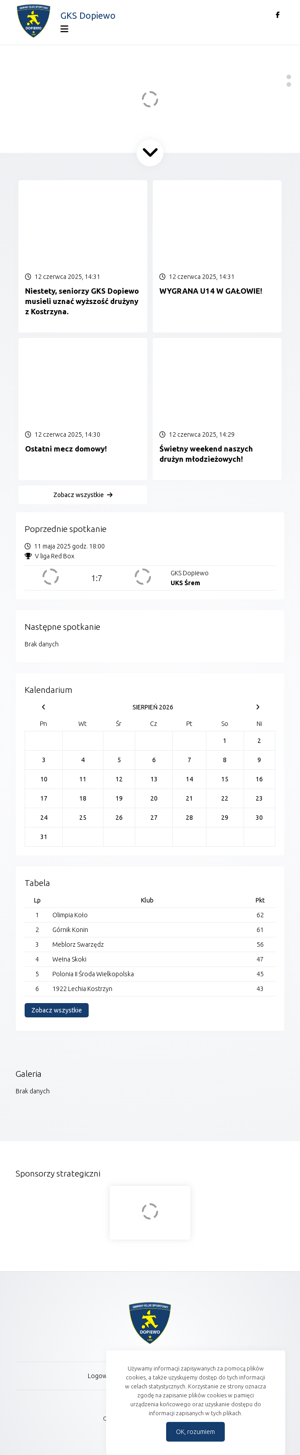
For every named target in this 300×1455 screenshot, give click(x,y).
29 (224, 817)
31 (43, 836)
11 (82, 779)
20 (154, 798)
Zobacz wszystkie (78, 494)
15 (224, 779)
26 (119, 817)
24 (43, 817)
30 (259, 817)
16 (259, 779)
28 (189, 817)
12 (119, 779)
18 (82, 798)
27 (154, 817)
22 (224, 798)
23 (259, 798)
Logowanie (103, 1375)
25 (82, 817)
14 (189, 779)
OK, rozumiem (195, 1431)
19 (119, 798)
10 (43, 779)
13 (154, 779)
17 (43, 798)
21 (189, 798)
